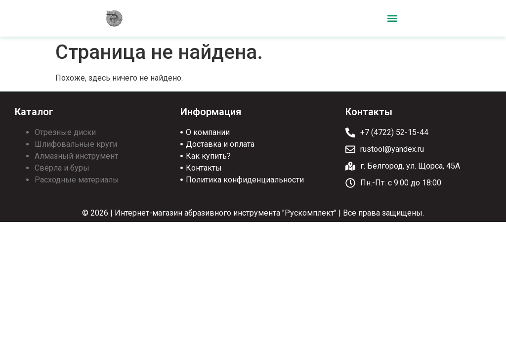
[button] (392, 18)
